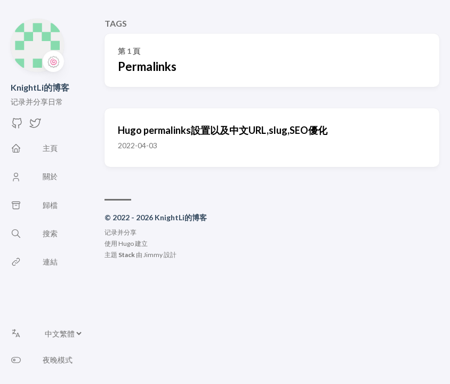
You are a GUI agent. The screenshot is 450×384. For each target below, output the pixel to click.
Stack (126, 255)
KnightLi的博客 (40, 87)
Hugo (126, 243)
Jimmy (153, 255)
